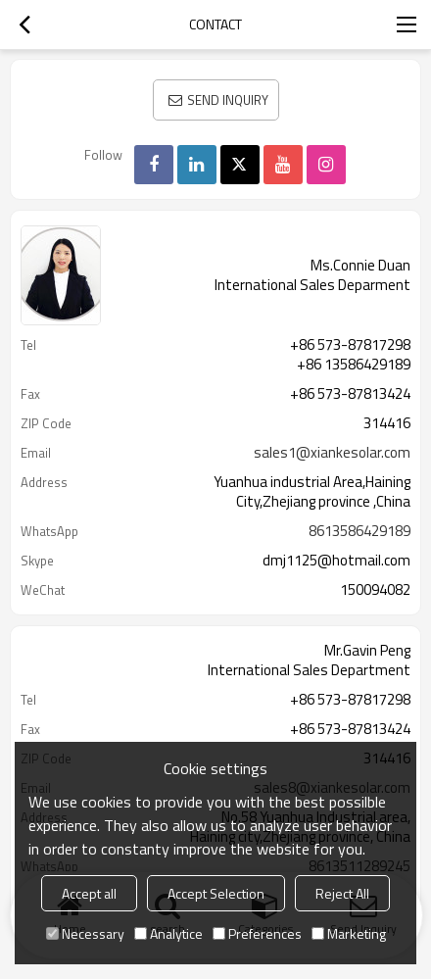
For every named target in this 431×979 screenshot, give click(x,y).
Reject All (342, 893)
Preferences (257, 933)
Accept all (89, 893)
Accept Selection (216, 893)
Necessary (85, 933)
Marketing (348, 933)
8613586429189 (359, 531)
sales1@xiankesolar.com (332, 453)
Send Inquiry (227, 100)
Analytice (168, 933)
